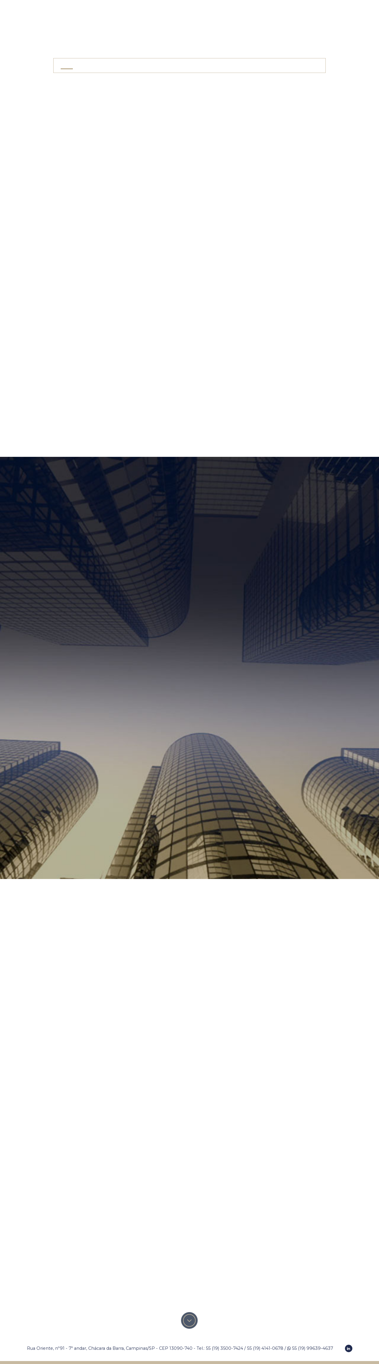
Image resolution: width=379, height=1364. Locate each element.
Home (67, 65)
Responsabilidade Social (227, 65)
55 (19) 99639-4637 (310, 1348)
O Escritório (97, 65)
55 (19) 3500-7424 (224, 1348)
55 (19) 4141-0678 (265, 1348)
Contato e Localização (292, 65)
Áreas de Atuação (142, 65)
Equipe (180, 65)
